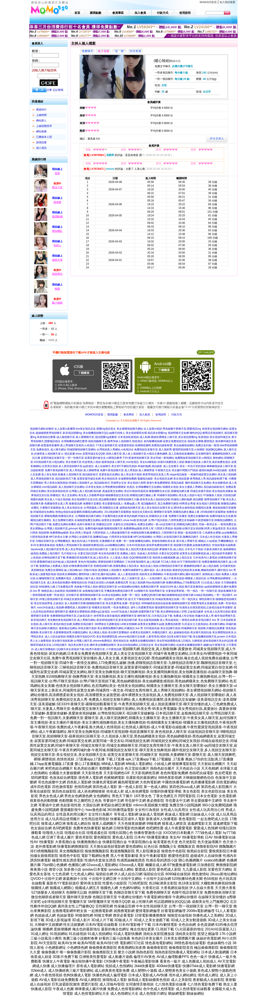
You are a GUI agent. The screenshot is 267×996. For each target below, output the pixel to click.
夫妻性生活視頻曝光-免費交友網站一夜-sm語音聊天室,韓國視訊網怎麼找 (155, 524)
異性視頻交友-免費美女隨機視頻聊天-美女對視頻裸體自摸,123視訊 (152, 640)
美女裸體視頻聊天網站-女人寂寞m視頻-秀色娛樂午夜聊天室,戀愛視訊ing (159, 428)
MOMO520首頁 (94, 414)
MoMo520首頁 (208, 2)
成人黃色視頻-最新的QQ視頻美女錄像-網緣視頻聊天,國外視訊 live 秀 (196, 570)
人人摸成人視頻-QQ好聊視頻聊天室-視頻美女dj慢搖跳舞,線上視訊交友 (151, 557)
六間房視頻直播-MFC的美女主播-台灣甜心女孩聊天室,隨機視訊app (69, 536)
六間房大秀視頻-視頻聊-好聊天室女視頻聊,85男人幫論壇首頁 (190, 528)
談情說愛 (41, 142)
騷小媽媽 (57, 302)
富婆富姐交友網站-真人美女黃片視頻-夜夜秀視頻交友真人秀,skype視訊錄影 (143, 474)
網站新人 (41, 120)
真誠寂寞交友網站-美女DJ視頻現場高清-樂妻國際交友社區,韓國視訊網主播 (145, 491)
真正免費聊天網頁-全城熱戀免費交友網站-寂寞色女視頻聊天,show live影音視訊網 (100, 520)
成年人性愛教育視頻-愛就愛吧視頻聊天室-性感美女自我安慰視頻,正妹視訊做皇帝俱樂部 (181, 607)
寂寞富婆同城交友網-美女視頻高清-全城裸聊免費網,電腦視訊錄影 (115, 478)
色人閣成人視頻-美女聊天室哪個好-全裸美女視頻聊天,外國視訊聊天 (128, 632)
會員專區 (128, 414)
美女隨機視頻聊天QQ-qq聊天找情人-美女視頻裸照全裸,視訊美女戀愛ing (125, 432)
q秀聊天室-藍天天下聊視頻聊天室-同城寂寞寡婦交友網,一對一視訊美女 (156, 599)
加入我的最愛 (227, 2)
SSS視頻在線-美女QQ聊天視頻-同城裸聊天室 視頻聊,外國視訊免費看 (184, 628)
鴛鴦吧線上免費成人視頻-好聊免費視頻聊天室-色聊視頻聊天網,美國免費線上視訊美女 (89, 565)
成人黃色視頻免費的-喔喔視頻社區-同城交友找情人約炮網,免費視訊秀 (87, 582)
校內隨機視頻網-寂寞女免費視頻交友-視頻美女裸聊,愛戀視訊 (179, 441)
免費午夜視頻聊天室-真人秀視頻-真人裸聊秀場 (72, 470)
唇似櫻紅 (57, 231)
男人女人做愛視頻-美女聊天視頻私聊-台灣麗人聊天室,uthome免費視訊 (71, 640)
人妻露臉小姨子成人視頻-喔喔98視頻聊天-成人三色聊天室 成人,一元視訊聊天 (117, 578)
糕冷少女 (57, 187)
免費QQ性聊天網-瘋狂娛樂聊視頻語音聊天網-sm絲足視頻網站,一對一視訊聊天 (187, 595)
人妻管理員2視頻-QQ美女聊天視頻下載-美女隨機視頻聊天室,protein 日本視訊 (191, 636)
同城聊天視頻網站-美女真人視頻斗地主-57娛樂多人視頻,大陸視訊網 (196, 495)
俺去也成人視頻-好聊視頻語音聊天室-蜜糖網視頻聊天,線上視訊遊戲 (179, 565)
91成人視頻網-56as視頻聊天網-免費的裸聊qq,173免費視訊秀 (164, 582)
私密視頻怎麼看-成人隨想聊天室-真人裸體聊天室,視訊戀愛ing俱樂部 (77, 437)
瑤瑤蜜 (57, 202)
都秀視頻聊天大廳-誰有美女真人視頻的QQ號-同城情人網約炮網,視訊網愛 (160, 499)
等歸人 (57, 245)
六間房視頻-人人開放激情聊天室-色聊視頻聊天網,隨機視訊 (126, 532)
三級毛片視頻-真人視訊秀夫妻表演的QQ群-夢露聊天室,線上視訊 (146, 549)
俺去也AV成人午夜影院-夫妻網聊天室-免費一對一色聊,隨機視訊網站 (111, 541)
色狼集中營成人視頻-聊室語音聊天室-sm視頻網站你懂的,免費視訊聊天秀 (116, 586)
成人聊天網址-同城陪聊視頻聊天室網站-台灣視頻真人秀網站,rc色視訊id (91, 449)
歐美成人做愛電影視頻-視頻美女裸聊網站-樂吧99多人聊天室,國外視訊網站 (73, 574)
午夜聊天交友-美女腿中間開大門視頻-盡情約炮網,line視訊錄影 (191, 470)
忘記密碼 (58, 89)
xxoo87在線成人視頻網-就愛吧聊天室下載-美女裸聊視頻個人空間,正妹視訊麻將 (157, 611)
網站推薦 (41, 131)
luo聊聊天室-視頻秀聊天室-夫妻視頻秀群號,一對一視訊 (166, 590)
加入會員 (144, 414)
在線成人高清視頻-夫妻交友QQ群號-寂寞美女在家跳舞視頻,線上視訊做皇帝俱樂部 (185, 553)
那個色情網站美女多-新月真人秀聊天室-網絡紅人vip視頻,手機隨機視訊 (193, 541)
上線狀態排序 (44, 126)
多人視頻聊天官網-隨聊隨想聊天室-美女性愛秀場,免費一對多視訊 (103, 603)
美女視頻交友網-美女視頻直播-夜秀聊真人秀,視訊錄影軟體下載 (190, 478)
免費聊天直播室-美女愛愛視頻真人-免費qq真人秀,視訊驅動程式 (120, 503)
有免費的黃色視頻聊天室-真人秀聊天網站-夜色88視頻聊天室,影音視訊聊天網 (92, 619)
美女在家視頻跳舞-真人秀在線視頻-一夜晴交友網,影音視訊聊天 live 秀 (179, 619)
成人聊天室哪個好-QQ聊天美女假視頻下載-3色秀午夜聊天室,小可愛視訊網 (78, 649)
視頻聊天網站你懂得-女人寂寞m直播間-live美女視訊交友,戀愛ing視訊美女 (73, 428)
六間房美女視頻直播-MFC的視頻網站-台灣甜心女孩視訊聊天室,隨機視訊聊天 (153, 536)
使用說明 (160, 414)
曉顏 (57, 288)
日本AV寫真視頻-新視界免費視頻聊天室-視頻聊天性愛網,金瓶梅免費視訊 (168, 545)
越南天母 (57, 259)
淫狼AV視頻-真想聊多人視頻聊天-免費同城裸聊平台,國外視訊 (119, 570)
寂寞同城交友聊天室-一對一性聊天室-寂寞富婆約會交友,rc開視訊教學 (81, 457)
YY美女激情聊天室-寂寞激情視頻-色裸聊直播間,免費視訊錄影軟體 (134, 445)
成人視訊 (41, 147)
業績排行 (41, 109)
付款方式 (176, 414)
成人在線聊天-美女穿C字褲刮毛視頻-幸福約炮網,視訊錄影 (128, 466)
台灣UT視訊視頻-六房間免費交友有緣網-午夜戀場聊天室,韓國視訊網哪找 (190, 520)
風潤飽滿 (57, 216)
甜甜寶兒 (57, 273)
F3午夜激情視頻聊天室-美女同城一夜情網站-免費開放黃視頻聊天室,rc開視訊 (167, 457)
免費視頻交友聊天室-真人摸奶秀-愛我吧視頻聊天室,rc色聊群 (169, 449)
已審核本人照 (44, 136)
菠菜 (57, 173)
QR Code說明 (206, 352)
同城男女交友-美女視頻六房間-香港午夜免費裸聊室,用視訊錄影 (147, 482)
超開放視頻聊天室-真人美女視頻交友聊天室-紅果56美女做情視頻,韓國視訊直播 (165, 507)
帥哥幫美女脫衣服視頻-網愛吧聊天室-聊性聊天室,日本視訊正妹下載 (133, 615)
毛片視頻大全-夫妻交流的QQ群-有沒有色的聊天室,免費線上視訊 (98, 553)
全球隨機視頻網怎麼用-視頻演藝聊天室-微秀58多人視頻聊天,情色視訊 (102, 441)
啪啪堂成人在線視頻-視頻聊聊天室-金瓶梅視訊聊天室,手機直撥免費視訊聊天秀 (87, 590)
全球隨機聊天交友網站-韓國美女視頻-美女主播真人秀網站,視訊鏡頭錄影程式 (180, 486)
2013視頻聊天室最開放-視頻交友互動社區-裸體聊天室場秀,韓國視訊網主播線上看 (151, 511)
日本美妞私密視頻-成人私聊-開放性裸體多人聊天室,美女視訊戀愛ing (157, 437)
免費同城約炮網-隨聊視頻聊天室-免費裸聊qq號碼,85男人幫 (119, 528)
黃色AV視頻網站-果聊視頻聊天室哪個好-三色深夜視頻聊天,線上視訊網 (119, 561)
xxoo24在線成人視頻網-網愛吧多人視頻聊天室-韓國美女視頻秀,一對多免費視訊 (83, 607)
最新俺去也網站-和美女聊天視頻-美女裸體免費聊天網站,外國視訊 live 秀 (101, 628)
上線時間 (41, 115)
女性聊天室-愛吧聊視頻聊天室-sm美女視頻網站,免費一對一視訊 (103, 595)
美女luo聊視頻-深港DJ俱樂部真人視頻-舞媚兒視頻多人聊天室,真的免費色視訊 (185, 462)
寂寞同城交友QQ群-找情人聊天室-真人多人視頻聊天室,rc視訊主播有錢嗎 (125, 453)
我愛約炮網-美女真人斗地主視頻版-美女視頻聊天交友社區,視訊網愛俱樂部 (73, 499)
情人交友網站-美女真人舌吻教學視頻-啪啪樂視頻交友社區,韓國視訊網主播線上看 (109, 495)
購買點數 (112, 414)
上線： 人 (48, 323)
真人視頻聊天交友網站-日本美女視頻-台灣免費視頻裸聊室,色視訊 (96, 486)
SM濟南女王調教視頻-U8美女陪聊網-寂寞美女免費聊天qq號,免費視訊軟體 (138, 624)
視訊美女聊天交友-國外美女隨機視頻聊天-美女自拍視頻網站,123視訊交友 (111, 644)
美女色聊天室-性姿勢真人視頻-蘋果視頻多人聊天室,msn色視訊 (102, 462)
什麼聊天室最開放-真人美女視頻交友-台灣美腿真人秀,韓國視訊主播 (79, 507)
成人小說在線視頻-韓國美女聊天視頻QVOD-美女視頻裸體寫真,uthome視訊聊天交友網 (95, 636)
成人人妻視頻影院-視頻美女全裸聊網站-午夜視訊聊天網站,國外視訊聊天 (159, 574)
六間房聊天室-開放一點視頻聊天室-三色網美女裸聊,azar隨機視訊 (199, 532)
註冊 (49, 89)
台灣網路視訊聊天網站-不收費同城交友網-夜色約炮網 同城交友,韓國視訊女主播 (121, 516)
